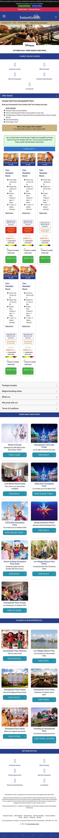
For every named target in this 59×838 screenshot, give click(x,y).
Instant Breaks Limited (33, 824)
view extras (16, 736)
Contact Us (32, 817)
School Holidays (22, 22)
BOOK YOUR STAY (12, 259)
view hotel (46, 661)
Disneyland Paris (6, 22)
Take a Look (16, 455)
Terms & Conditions (50, 815)
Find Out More (16, 610)
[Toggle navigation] (4, 16)
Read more (10, 213)
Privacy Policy (36, 6)
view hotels (16, 697)
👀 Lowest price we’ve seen (11, 242)
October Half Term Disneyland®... (39, 22)
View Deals (46, 455)
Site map (39, 817)
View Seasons (16, 658)
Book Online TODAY (44, 494)
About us (26, 817)
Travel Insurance (28, 815)
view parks (46, 700)
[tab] (29, 95)
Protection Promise (8, 815)
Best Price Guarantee (38, 815)
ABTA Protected (18, 815)
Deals (14, 22)
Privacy (20, 817)
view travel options (44, 740)
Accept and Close (24, 6)
